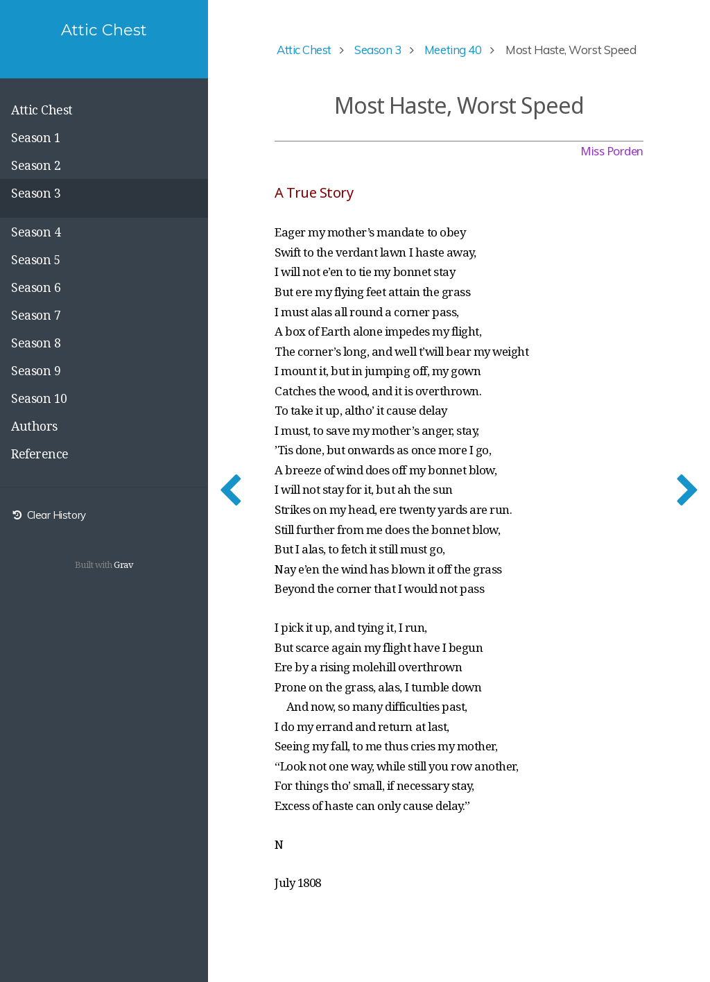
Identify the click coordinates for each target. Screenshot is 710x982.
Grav (123, 564)
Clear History (48, 515)
